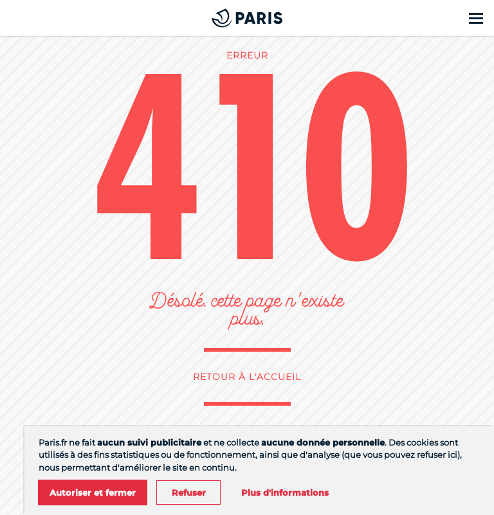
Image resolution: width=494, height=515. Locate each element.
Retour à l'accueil (247, 377)
